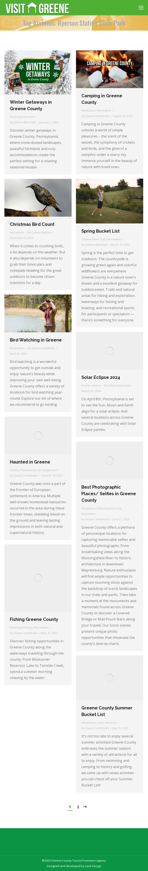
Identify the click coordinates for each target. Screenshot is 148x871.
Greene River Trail (93, 239)
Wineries (111, 723)
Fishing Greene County (34, 619)
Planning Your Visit (22, 117)
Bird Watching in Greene (36, 340)
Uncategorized (47, 470)
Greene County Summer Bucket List (107, 711)
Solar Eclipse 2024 (100, 377)
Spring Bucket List (100, 231)
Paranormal (28, 470)
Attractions (88, 110)
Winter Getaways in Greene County (31, 105)
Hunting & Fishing (21, 627)
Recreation (104, 110)
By (22, 122)
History (96, 385)
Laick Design (93, 866)
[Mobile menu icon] (141, 7)
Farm (100, 723)
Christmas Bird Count (32, 224)
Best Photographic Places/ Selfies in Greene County (108, 493)
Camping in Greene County (101, 99)
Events (85, 385)
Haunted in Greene (30, 462)
